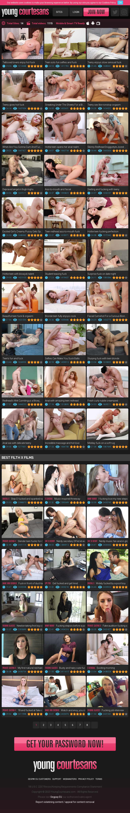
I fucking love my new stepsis (107, 498)
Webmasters (70, 779)
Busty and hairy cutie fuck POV (65, 667)
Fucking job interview (106, 710)
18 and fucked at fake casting (22, 710)
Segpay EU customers (39, 779)
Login (76, 12)
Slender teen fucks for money (22, 541)
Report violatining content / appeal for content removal (65, 802)
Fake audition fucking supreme (107, 625)
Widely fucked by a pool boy (107, 583)
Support (56, 779)
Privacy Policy (86, 779)
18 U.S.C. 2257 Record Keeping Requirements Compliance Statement (65, 786)
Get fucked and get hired (61, 583)
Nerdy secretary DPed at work (65, 541)
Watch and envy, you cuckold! (65, 710)
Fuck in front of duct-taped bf (22, 583)
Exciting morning (101, 667)
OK (120, 2)
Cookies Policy (109, 3)
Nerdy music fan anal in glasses (107, 541)
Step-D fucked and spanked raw (22, 498)
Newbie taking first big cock (22, 625)
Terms (98, 779)
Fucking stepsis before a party (65, 625)
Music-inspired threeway (62, 498)
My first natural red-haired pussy (22, 667)
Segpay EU (56, 797)
